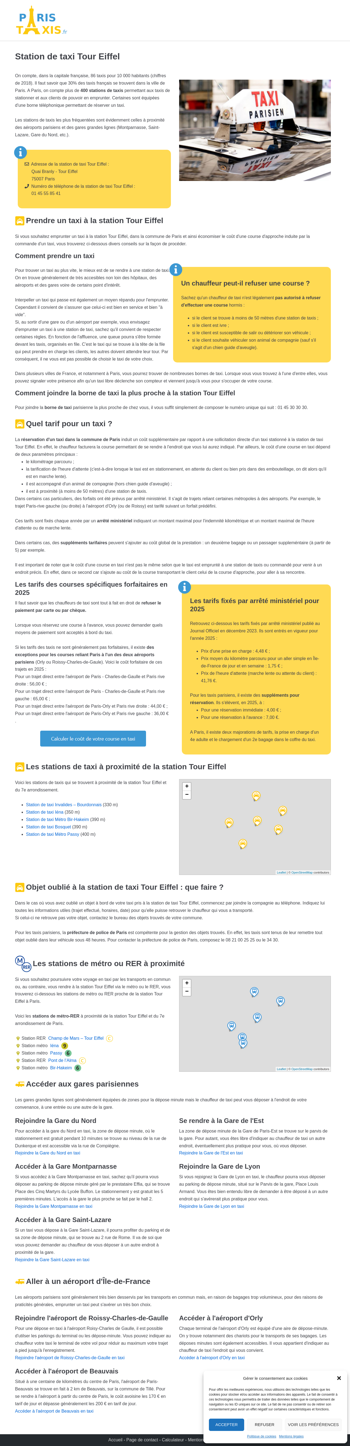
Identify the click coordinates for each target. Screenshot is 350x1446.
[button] (339, 1378)
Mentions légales (291, 1436)
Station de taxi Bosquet (48, 827)
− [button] (187, 795)
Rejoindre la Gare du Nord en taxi (47, 1153)
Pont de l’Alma (62, 1060)
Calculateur (173, 1440)
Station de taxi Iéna (44, 812)
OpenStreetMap (302, 872)
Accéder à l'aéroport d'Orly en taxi (212, 1357)
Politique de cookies (261, 1436)
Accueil (116, 1440)
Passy (55, 1053)
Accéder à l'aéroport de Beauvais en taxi (54, 1411)
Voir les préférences (313, 1424)
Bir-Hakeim (60, 1067)
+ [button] (187, 787)
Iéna (54, 1045)
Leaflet (281, 872)
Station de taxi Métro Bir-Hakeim (57, 819)
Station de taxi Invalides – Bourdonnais (64, 804)
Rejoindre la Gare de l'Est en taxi (211, 1153)
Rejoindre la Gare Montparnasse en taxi (53, 1206)
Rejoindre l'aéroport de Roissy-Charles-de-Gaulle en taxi (70, 1357)
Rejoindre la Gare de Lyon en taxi (211, 1206)
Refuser (265, 1424)
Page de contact (142, 1440)
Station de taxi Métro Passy (52, 834)
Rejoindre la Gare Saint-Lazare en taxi (52, 1259)
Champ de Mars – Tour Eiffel (75, 1038)
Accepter (226, 1424)
